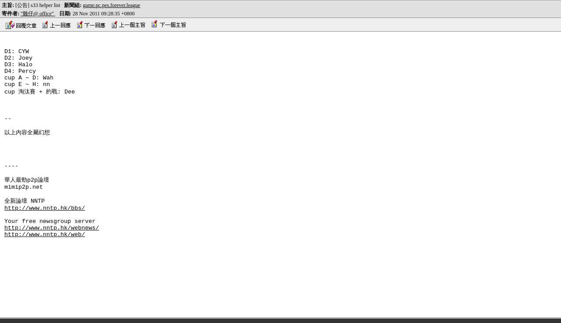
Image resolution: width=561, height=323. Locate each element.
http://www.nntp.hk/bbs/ (44, 237)
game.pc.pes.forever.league (111, 5)
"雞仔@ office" (38, 14)
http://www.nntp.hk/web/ (44, 269)
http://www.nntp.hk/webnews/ (51, 261)
